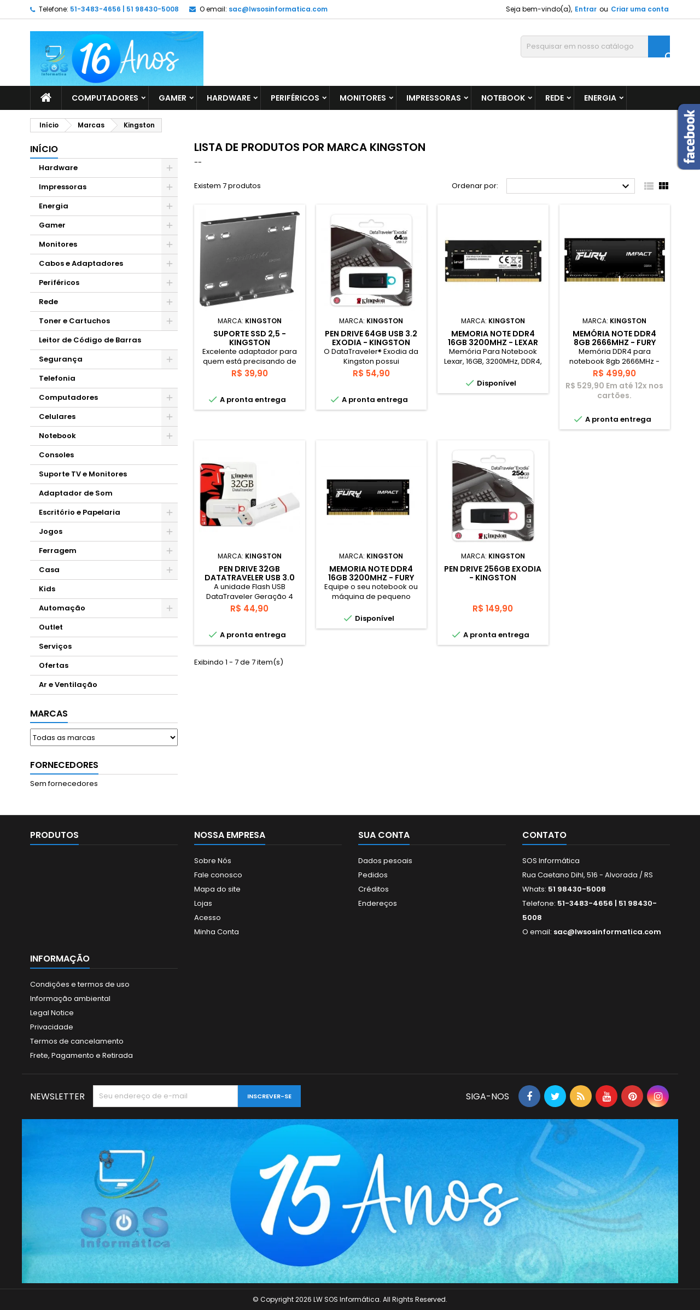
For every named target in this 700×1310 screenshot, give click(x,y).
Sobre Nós (212, 860)
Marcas (49, 713)
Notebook (503, 97)
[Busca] (595, 46)
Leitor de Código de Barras (90, 340)
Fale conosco (218, 875)
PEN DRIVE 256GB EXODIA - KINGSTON (492, 573)
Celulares (57, 416)
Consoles (56, 455)
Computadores (105, 97)
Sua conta (384, 835)
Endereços (377, 903)
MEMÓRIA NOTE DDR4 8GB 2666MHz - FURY (614, 338)
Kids (47, 589)
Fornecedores (64, 765)
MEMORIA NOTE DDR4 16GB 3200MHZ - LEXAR (493, 338)
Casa (49, 569)
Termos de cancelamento (77, 1041)
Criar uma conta (640, 9)
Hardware (228, 97)
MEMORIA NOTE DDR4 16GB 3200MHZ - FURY (371, 573)
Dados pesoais (385, 860)
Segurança (61, 359)
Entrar (586, 9)
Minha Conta (216, 932)
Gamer (172, 97)
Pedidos (373, 875)
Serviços (55, 646)
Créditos (373, 889)
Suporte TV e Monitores (83, 474)
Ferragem (58, 550)
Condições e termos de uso (80, 984)
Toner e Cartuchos (74, 321)
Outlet (51, 627)
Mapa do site (217, 889)
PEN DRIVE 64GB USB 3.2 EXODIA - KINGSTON (371, 338)
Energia (600, 97)
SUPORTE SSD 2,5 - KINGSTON (249, 338)
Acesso (207, 917)
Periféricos (295, 97)
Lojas (203, 903)
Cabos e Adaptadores (81, 263)
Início (44, 149)
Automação (62, 608)
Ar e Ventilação (68, 684)
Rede (554, 97)
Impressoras (433, 97)
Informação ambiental (70, 998)
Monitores (363, 97)
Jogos (50, 531)
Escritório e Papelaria (79, 512)
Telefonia (57, 378)
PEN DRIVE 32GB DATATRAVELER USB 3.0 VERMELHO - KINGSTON (250, 577)
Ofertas (53, 665)
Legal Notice (52, 1013)
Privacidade (51, 1027)
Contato (544, 835)
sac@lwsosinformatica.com (278, 9)
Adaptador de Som (76, 493)
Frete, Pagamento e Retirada (81, 1055)
